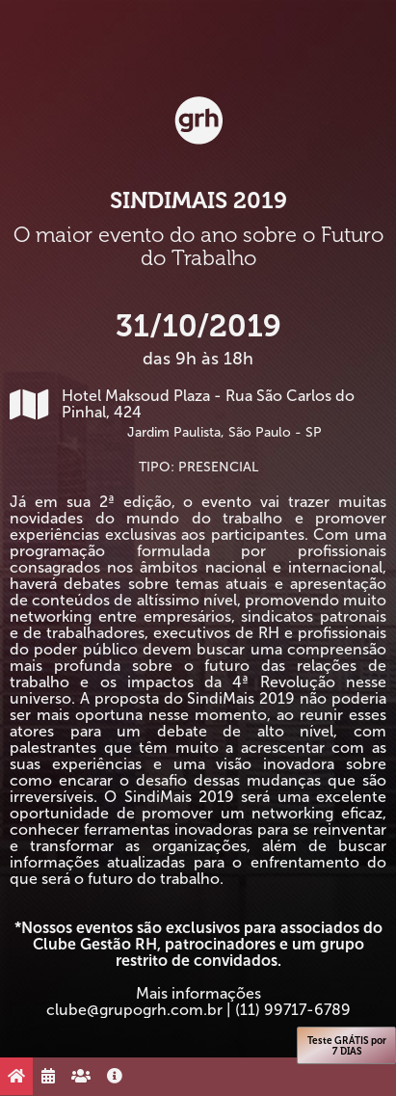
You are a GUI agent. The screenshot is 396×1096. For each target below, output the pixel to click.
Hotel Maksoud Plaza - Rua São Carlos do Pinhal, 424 (198, 414)
